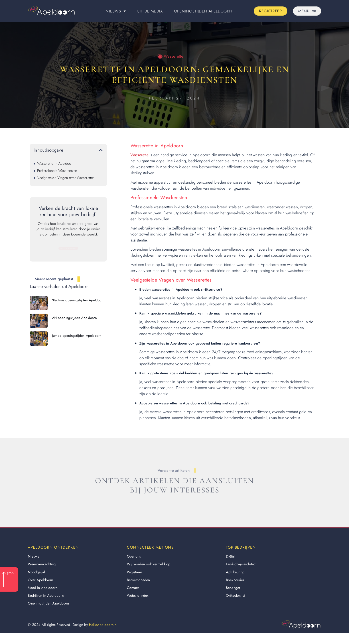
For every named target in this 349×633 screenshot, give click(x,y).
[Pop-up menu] (307, 11)
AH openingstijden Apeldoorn (74, 317)
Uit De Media (150, 11)
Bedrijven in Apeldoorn (45, 595)
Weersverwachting (42, 564)
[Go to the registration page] (270, 11)
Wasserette (173, 56)
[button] (101, 150)
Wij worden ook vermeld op (148, 564)
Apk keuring (235, 572)
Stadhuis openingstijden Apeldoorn (78, 300)
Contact (133, 587)
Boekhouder (235, 579)
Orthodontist (235, 595)
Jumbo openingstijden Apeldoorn (76, 335)
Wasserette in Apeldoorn (55, 163)
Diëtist (230, 556)
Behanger (233, 587)
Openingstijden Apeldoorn (203, 11)
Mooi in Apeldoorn (42, 587)
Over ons (134, 556)
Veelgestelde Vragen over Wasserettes (65, 177)
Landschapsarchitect (241, 564)
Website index (138, 595)
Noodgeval (36, 572)
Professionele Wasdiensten (57, 170)
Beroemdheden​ (138, 579)
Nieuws (116, 11)
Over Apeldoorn (40, 579)
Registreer (134, 572)
